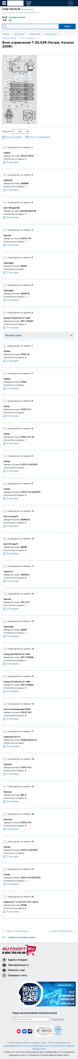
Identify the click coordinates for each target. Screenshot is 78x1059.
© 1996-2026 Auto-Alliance (18, 1042)
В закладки (11, 162)
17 (16, 79)
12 (22, 75)
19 (5, 82)
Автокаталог (19, 34)
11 (29, 75)
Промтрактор (51, 34)
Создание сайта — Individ (43, 1042)
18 (10, 78)
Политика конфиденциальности (36, 1045)
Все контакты (27, 9)
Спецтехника (34, 34)
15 (21, 78)
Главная (5, 34)
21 (13, 106)
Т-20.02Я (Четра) (9, 38)
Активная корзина (17, 17)
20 (5, 85)
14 (31, 78)
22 (31, 106)
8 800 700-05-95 (14, 952)
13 (18, 75)
